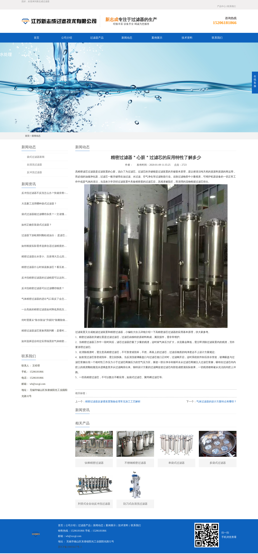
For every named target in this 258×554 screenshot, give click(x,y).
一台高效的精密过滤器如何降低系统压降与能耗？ (45, 309)
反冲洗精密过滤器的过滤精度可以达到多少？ (45, 277)
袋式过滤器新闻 (35, 157)
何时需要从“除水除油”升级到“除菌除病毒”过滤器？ (45, 320)
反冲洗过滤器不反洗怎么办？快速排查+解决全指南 (45, 193)
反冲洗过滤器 (34, 172)
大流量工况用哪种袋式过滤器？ (39, 203)
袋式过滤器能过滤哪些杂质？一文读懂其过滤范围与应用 (45, 214)
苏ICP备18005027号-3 (70, 547)
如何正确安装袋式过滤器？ (37, 224)
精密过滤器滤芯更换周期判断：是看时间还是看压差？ (45, 330)
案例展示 (157, 37)
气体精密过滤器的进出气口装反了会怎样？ (45, 299)
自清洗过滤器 (34, 164)
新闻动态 (126, 37)
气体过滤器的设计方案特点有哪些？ (216, 401)
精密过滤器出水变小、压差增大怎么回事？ (45, 256)
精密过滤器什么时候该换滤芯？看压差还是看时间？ (45, 267)
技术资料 (187, 37)
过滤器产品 (97, 37)
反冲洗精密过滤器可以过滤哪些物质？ (43, 288)
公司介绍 (66, 37)
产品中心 (221, 6)
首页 (36, 37)
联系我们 (231, 6)
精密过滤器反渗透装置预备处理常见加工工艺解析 (112, 401)
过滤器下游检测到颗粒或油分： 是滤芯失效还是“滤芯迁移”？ (45, 235)
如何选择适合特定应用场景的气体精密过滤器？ (45, 341)
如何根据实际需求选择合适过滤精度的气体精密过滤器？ (45, 246)
